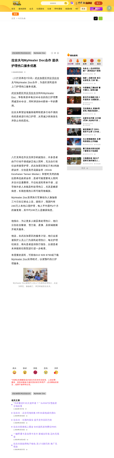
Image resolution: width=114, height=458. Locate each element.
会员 (31, 9)
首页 (13, 9)
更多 (83, 9)
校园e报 (68, 9)
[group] (70, 62)
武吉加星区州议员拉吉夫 (24, 93)
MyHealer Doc (24, 82)
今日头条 (22, 18)
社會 (49, 9)
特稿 (77, 9)
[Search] (53, 3)
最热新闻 (22, 9)
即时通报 (58, 9)
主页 (13, 18)
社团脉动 (40, 9)
